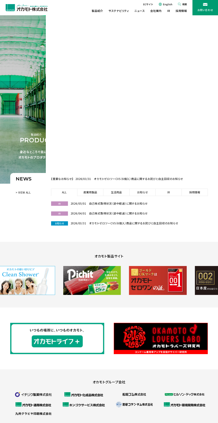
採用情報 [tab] (194, 192)
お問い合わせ (205, 10)
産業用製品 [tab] (90, 192)
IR (168, 11)
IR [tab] (168, 192)
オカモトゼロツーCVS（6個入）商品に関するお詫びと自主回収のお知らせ (138, 179)
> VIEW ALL (23, 192)
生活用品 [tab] (116, 192)
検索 (184, 4)
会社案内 (156, 11)
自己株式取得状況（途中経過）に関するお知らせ (118, 203)
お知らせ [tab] (142, 192)
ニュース (139, 11)
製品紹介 (97, 11)
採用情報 (181, 11)
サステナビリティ (118, 11)
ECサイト (148, 4)
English (168, 4)
